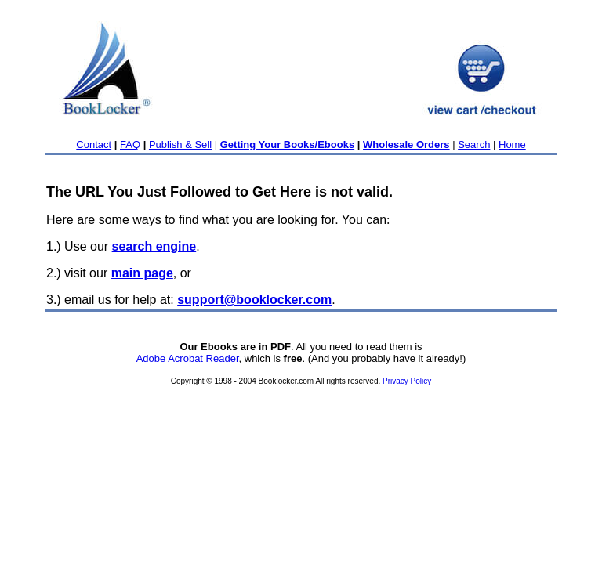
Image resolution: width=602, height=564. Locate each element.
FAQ (130, 144)
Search (474, 144)
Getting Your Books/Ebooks (287, 144)
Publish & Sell (180, 144)
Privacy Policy (407, 381)
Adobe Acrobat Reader (187, 358)
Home (512, 144)
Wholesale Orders (406, 144)
